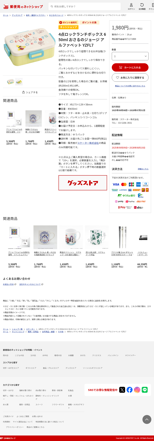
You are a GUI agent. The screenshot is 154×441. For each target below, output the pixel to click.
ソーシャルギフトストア (92, 368)
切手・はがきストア (11, 368)
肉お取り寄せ (41, 390)
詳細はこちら (143, 168)
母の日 (5, 355)
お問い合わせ (37, 416)
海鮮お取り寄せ (25, 390)
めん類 (5, 404)
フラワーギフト (58, 404)
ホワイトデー (130, 355)
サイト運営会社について (23, 421)
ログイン (131, 9)
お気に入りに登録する (132, 77)
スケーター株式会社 (88, 143)
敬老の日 (58, 355)
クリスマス (96, 355)
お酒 (70, 395)
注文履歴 (142, 9)
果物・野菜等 (57, 390)
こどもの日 (19, 355)
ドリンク (55, 395)
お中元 (45, 355)
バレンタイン (113, 355)
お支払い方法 (8, 284)
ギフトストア (31, 368)
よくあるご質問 (23, 416)
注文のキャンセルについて (30, 284)
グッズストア (71, 368)
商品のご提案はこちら (35, 427)
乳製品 (70, 390)
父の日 (33, 355)
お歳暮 (71, 355)
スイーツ (39, 404)
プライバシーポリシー (15, 427)
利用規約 (6, 421)
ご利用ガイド (8, 416)
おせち (83, 355)
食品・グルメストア (51, 368)
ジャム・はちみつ (26, 395)
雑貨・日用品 (24, 404)
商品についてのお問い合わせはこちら (130, 85)
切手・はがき (8, 390)
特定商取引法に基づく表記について (50, 421)
